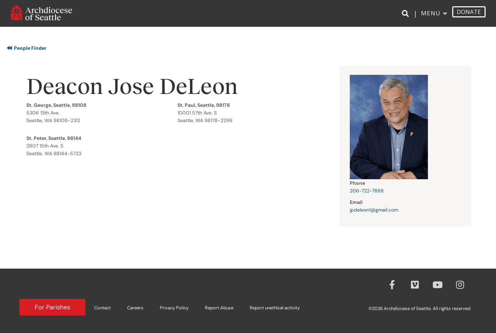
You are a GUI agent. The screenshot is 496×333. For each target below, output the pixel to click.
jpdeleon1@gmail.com (374, 210)
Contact (102, 308)
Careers (135, 308)
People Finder (27, 48)
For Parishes (52, 307)
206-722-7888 (367, 191)
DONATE (469, 15)
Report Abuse (219, 308)
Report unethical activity (275, 308)
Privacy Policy (174, 308)
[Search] (406, 18)
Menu (430, 17)
